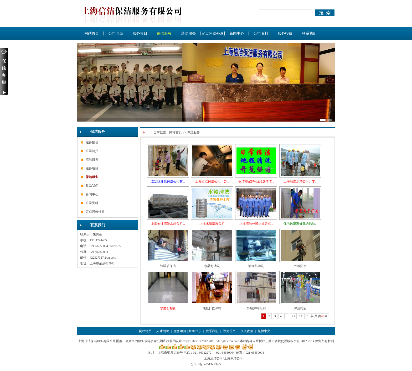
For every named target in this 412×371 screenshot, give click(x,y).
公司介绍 (116, 33)
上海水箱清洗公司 (212, 224)
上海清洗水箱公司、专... (300, 181)
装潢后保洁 (168, 266)
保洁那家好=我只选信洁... (256, 181)
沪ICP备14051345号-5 (206, 364)
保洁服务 (164, 33)
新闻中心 (236, 33)
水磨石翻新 (168, 308)
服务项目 (140, 33)
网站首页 (91, 33)
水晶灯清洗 (212, 266)
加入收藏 (246, 331)
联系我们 (309, 33)
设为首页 (229, 331)
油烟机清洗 (256, 266)
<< (293, 316)
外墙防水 (300, 266)
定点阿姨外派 (213, 33)
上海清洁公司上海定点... (256, 224)
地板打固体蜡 (212, 308)
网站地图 (145, 331)
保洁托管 (300, 308)
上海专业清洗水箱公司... (168, 224)
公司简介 (92, 151)
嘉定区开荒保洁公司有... (168, 181)
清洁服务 (188, 33)
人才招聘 (162, 331)
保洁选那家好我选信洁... (300, 224)
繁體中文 (264, 331)
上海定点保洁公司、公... (212, 181)
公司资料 (261, 33)
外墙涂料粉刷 (256, 308)
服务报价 (285, 33)
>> (301, 316)
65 (323, 316)
